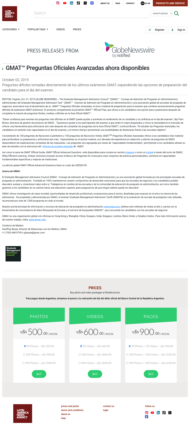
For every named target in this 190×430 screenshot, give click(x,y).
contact (130, 3)
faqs (117, 3)
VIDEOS (60, 29)
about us (104, 3)
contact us (108, 406)
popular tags (37, 29)
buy (39, 374)
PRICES (77, 29)
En (142, 3)
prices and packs (70, 406)
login (105, 410)
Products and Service (170, 3)
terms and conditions (72, 410)
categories (9, 29)
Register (156, 29)
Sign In (178, 29)
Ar (149, 3)
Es (146, 3)
